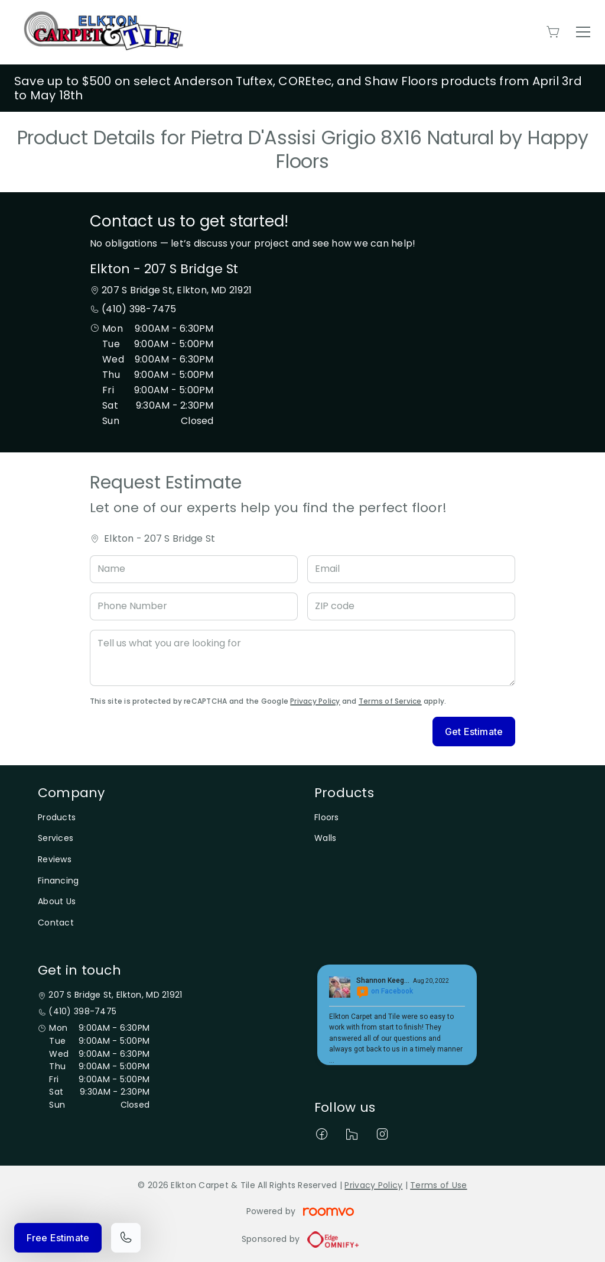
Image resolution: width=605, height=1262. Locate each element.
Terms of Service (390, 701)
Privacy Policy (315, 701)
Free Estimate (58, 1238)
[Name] (194, 569)
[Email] (411, 569)
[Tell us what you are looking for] (302, 658)
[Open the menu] (583, 32)
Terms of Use (438, 1185)
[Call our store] (126, 1238)
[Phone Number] (194, 606)
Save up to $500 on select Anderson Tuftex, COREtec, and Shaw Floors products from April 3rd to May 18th (298, 88)
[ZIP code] (411, 606)
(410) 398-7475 (139, 309)
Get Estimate (474, 731)
